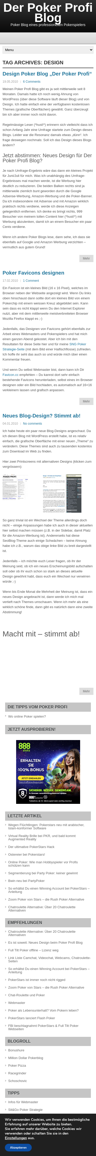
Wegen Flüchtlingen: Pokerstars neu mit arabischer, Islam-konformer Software (46, 826)
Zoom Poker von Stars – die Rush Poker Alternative (46, 899)
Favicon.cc (10, 375)
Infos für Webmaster (23, 1102)
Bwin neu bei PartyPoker (26, 881)
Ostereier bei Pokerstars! (26, 854)
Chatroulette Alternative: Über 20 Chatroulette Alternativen (42, 908)
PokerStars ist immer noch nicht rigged (36, 980)
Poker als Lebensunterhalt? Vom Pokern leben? (43, 1010)
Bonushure (16, 1050)
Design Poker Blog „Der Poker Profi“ (47, 74)
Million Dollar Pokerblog (25, 1058)
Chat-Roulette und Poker (26, 995)
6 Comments (31, 81)
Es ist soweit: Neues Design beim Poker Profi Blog (45, 942)
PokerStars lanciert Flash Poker (31, 1018)
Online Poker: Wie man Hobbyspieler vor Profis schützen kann (43, 863)
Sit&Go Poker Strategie (25, 1110)
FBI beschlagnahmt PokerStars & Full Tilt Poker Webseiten (43, 1027)
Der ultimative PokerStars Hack (31, 847)
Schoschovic (17, 1081)
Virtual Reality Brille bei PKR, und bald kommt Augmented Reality (42, 837)
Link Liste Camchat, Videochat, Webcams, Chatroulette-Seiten (49, 959)
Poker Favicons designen (33, 273)
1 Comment (31, 280)
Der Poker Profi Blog (48, 12)
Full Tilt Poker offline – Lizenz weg (33, 950)
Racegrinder (17, 1073)
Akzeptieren (18, 1148)
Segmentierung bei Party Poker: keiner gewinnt (43, 873)
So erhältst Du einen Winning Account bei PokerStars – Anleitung (49, 890)
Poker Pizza (17, 1065)
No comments (32, 423)
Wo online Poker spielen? (27, 716)
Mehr (86, 258)
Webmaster (16, 1003)
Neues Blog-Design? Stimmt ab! (41, 416)
